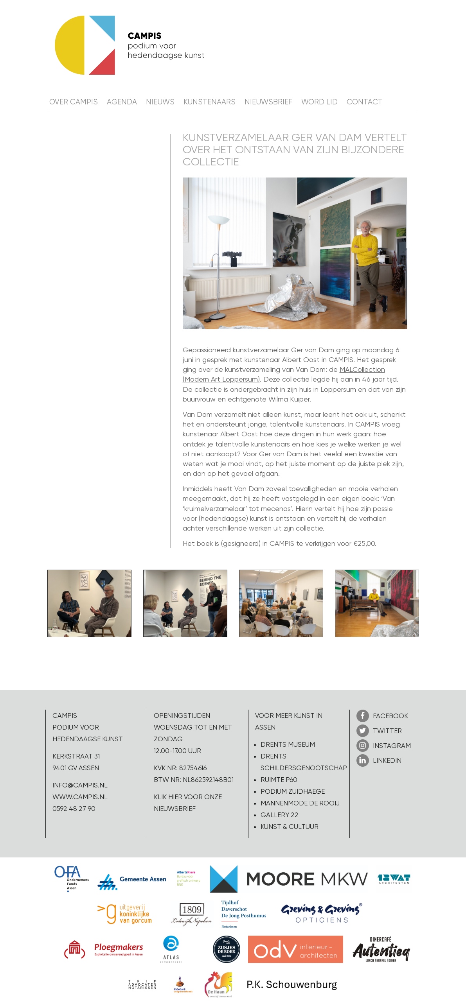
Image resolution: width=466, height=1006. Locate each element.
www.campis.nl (80, 797)
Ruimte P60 (279, 780)
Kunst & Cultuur (289, 826)
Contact (365, 102)
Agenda (122, 102)
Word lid (319, 102)
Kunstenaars (210, 102)
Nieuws (160, 102)
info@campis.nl (80, 785)
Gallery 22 (280, 815)
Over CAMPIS (73, 102)
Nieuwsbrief (268, 102)
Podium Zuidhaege (293, 791)
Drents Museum (288, 744)
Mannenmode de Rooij (300, 803)
